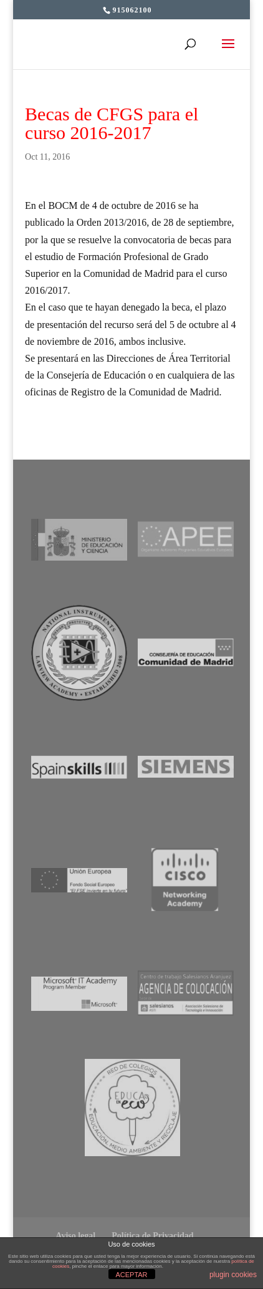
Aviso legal (75, 1235)
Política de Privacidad (152, 1235)
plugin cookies (233, 1274)
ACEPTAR (131, 1274)
